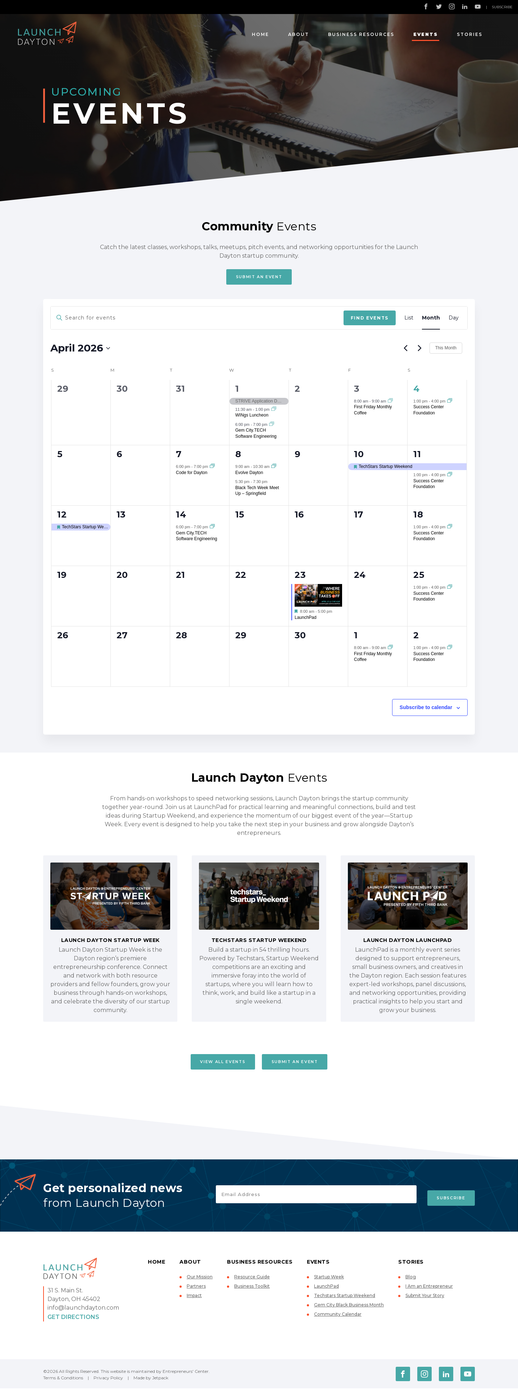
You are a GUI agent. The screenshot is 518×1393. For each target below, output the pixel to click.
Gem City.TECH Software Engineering (256, 435)
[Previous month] (405, 350)
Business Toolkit (252, 1291)
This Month (445, 350)
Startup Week (329, 1281)
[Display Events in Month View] (431, 320)
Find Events (369, 320)
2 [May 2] (416, 638)
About (298, 34)
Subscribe (502, 7)
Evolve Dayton (249, 474)
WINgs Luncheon (251, 417)
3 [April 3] (357, 391)
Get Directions (73, 1321)
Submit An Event (259, 278)
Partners (196, 1291)
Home (260, 34)
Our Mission (200, 1281)
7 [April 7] (179, 456)
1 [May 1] (356, 638)
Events (425, 34)
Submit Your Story (424, 1300)
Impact (194, 1300)
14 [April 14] (181, 517)
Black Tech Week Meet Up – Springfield (257, 492)
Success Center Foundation (428, 486)
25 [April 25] (418, 577)
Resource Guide (252, 1281)
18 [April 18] (418, 517)
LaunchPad (306, 619)
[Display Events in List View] (408, 320)
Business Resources (361, 34)
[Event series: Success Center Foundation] (449, 403)
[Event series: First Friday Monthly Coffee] (390, 403)
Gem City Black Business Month (349, 1309)
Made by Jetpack (150, 1382)
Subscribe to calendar (426, 710)
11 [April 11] (417, 456)
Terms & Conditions (63, 1382)
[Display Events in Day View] (454, 320)
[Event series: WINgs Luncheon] (273, 412)
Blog (410, 1281)
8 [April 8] (238, 456)
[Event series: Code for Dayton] (212, 469)
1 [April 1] (237, 391)
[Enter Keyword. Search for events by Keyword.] (197, 320)
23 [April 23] (300, 577)
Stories (469, 34)
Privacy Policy (108, 1382)
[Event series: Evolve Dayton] (273, 469)
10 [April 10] (359, 456)
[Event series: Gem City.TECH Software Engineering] (271, 426)
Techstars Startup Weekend (344, 1300)
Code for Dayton (191, 474)
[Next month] (419, 350)
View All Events (213, 1065)
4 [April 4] (416, 391)
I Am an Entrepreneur (429, 1291)
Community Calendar (338, 1319)
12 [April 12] (62, 517)
